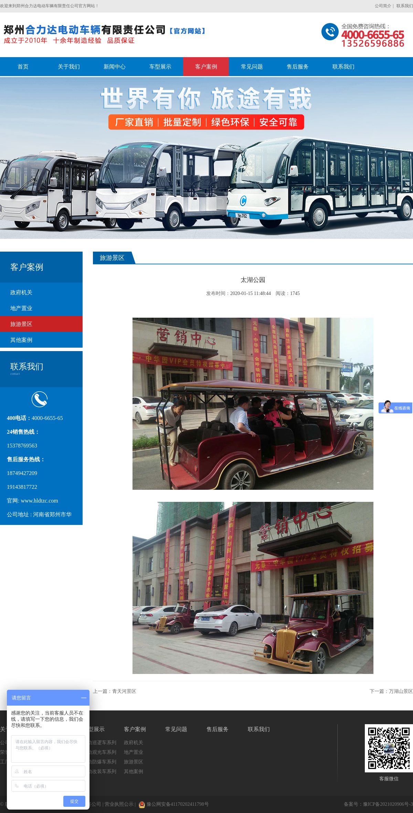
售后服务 (217, 729)
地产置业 (21, 308)
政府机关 (21, 292)
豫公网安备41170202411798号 (174, 804)
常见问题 (176, 729)
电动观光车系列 (99, 752)
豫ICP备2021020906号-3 (388, 804)
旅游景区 (21, 324)
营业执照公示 (119, 804)
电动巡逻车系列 (99, 742)
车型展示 (94, 729)
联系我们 (404, 5)
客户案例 (135, 729)
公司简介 (383, 5)
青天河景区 (124, 691)
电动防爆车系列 (99, 761)
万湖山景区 (401, 691)
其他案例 (21, 340)
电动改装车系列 (99, 771)
